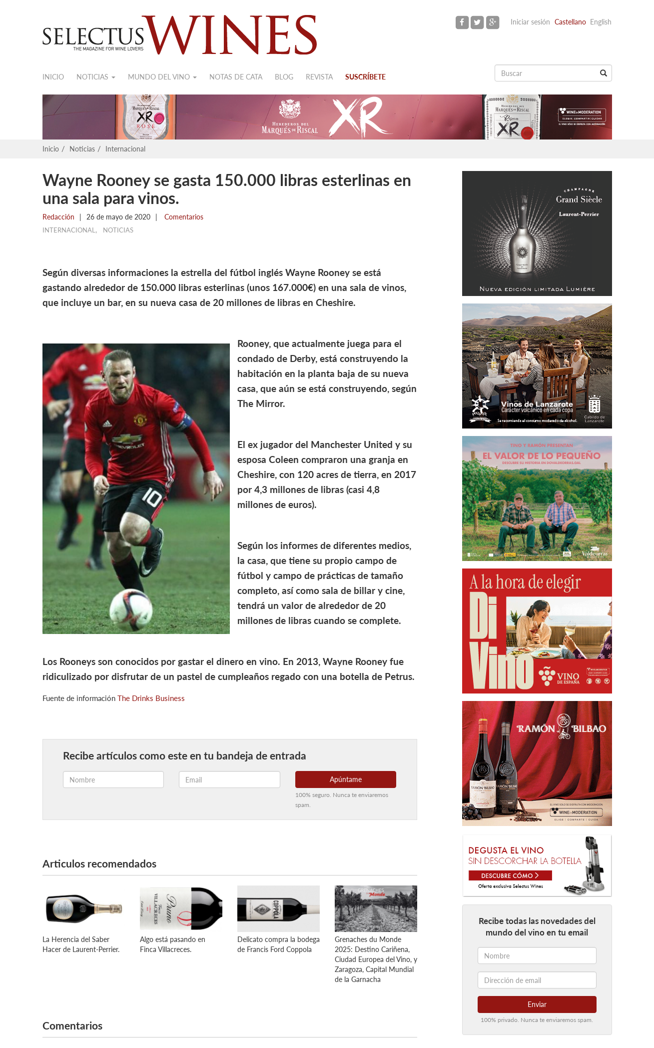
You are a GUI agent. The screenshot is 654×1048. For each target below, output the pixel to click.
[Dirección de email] (537, 980)
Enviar (537, 1004)
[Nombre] (537, 955)
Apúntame (346, 779)
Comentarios (182, 216)
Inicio (53, 76)
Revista (319, 76)
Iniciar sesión (530, 22)
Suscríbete (365, 76)
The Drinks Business (151, 698)
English (601, 22)
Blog (284, 76)
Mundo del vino (162, 76)
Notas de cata (235, 76)
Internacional (125, 148)
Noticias (95, 76)
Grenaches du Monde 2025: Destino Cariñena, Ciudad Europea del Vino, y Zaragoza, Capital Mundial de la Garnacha (376, 959)
